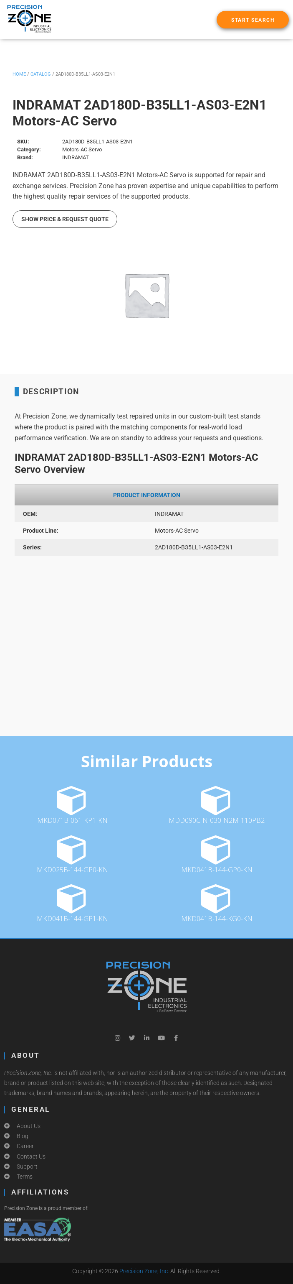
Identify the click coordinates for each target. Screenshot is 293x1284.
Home (19, 74)
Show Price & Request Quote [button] (65, 219)
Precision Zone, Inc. (144, 1271)
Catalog (40, 74)
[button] (253, 19)
